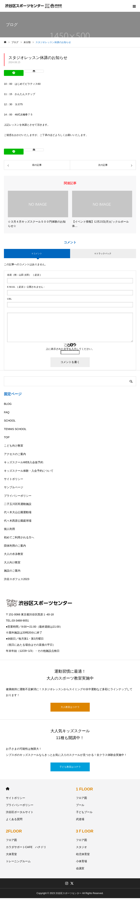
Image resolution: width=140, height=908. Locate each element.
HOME (7, 788)
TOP (7, 437)
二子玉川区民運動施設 (17, 504)
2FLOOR (14, 831)
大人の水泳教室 (13, 553)
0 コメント (37, 253)
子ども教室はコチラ (70, 766)
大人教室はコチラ (70, 707)
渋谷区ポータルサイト (19, 812)
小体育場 (81, 861)
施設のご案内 (12, 570)
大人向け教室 (12, 562)
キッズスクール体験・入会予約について (28, 470)
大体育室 (11, 854)
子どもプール (84, 812)
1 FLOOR (84, 789)
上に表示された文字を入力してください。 (70, 348)
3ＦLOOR (84, 831)
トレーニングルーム (18, 861)
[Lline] (14, 73)
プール (80, 805)
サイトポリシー (13, 479)
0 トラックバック (103, 253)
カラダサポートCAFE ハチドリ (26, 847)
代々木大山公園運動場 (17, 512)
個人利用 (9, 528)
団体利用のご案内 (15, 545)
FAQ (6, 412)
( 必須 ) (24, 275)
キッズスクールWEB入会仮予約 (23, 462)
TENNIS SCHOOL (15, 429)
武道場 (80, 819)
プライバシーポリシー (17, 495)
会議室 (80, 868)
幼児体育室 (83, 854)
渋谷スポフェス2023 (16, 579)
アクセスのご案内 (15, 454)
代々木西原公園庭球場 (17, 520)
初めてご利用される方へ (19, 537)
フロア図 (81, 797)
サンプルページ (13, 487)
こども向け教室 (13, 445)
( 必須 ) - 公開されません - (26, 287)
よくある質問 (14, 819)
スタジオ (81, 847)
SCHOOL (10, 420)
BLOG (8, 403)
